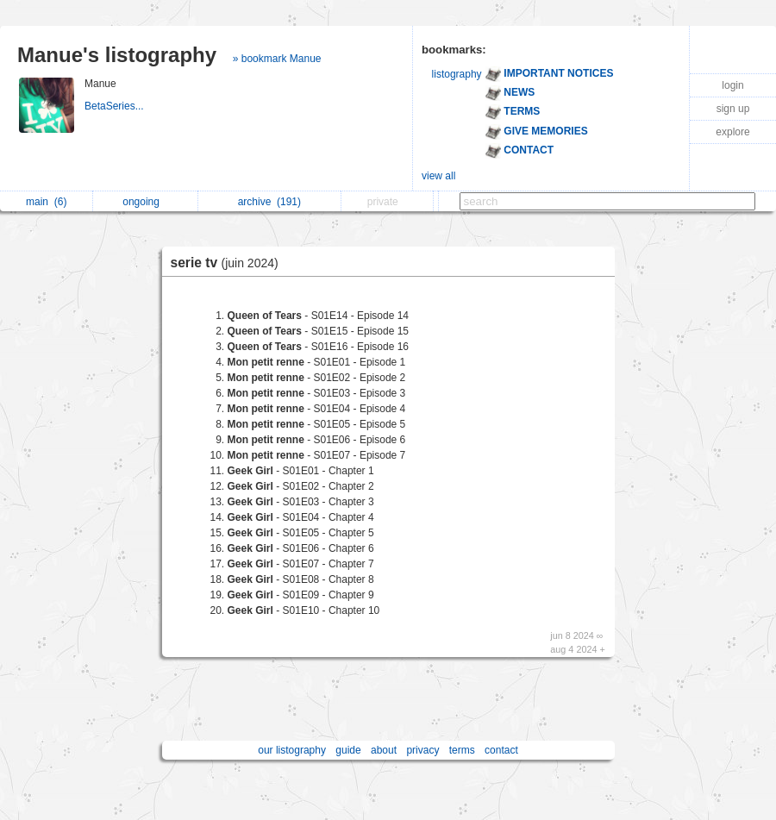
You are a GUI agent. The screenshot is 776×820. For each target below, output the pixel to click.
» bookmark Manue (277, 59)
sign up (733, 109)
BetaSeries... (115, 106)
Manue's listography (116, 54)
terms (462, 750)
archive (269, 202)
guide (347, 750)
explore (732, 132)
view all (438, 176)
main (46, 202)
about (384, 750)
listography (457, 74)
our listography (292, 750)
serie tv (229, 262)
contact (501, 750)
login (732, 85)
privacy (422, 750)
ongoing (145, 202)
